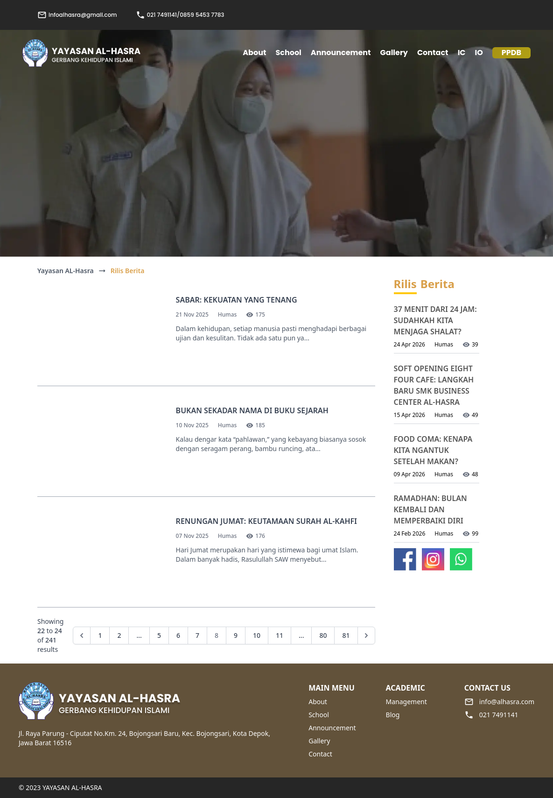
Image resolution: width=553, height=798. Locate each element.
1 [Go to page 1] (100, 635)
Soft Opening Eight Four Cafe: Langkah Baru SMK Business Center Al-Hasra (434, 385)
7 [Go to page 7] (197, 635)
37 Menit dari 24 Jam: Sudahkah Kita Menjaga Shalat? (435, 320)
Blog (393, 714)
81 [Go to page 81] (346, 635)
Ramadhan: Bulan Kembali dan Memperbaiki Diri (430, 509)
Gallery (394, 52)
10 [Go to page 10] (256, 635)
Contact (432, 52)
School (318, 714)
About (317, 701)
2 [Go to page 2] (119, 635)
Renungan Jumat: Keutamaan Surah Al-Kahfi (266, 521)
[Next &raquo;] (366, 635)
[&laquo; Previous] (82, 635)
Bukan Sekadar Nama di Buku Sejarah (252, 410)
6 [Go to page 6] (178, 635)
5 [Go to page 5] (159, 635)
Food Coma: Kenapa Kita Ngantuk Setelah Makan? (433, 450)
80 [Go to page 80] (323, 635)
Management (406, 701)
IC (462, 52)
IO (479, 52)
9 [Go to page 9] (236, 635)
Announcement (341, 52)
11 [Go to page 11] (279, 635)
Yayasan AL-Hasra (65, 270)
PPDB (511, 52)
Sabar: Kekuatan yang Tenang (236, 300)
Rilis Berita (128, 270)
